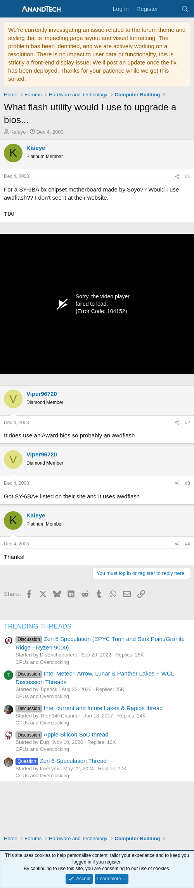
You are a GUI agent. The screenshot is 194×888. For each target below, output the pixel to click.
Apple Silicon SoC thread (62, 734)
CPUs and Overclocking (42, 662)
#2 (187, 422)
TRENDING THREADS (37, 626)
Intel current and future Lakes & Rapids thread (89, 708)
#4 (187, 544)
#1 (187, 176)
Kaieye (18, 132)
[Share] (177, 176)
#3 (187, 483)
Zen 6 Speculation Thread (61, 760)
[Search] (184, 9)
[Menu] (11, 9)
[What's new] (169, 9)
